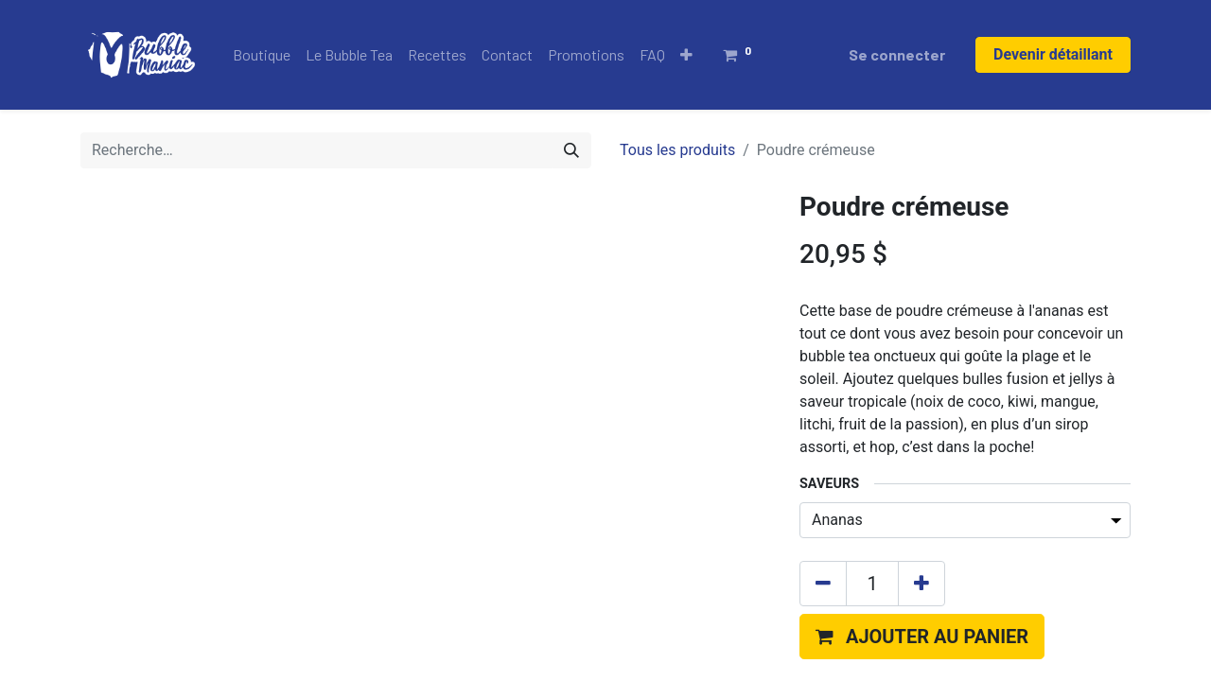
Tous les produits (677, 150)
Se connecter (897, 54)
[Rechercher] (571, 150)
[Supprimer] (823, 417)
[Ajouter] (921, 417)
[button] (686, 55)
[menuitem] (261, 55)
